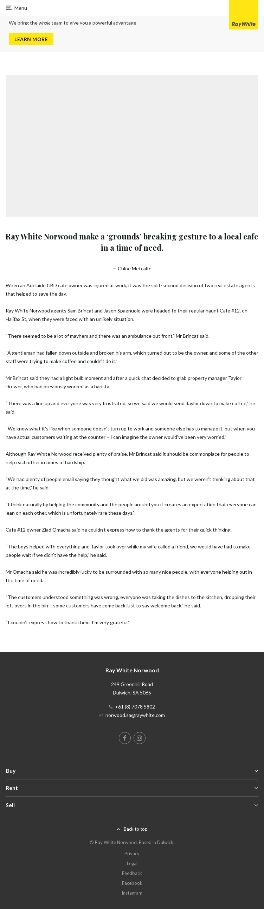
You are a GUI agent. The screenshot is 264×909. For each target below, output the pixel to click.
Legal (132, 863)
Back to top (136, 829)
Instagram (132, 893)
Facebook (132, 883)
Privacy (132, 853)
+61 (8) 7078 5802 (135, 707)
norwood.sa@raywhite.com (135, 715)
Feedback (132, 873)
